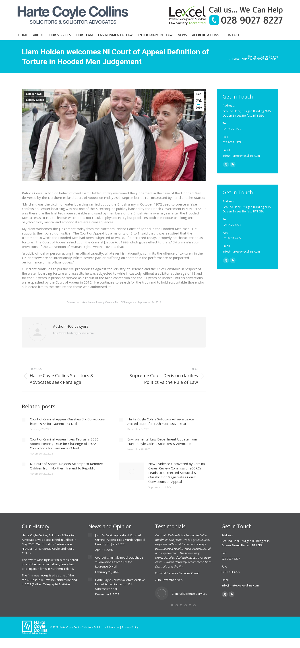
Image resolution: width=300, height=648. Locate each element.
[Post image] (23, 420)
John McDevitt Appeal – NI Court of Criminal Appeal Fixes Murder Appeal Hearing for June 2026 (120, 539)
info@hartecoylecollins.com (241, 156)
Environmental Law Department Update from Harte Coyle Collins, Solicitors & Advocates (162, 441)
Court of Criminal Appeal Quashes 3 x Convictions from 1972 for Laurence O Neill (67, 421)
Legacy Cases (35, 99)
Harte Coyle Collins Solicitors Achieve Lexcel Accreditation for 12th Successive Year (160, 421)
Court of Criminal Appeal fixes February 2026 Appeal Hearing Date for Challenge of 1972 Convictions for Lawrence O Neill (64, 443)
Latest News (34, 93)
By (124, 302)
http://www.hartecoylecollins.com (73, 333)
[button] (172, 605)
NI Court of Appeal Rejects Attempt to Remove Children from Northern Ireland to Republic (66, 465)
